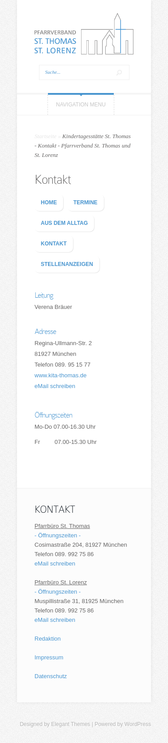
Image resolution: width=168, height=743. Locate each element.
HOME (49, 202)
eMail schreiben (54, 386)
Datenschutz (50, 676)
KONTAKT (54, 244)
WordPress (138, 724)
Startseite (45, 136)
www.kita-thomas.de (60, 375)
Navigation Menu (81, 104)
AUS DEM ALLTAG (64, 223)
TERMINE (85, 202)
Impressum (48, 657)
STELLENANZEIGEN (67, 264)
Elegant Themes (70, 724)
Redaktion (47, 638)
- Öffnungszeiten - (57, 535)
